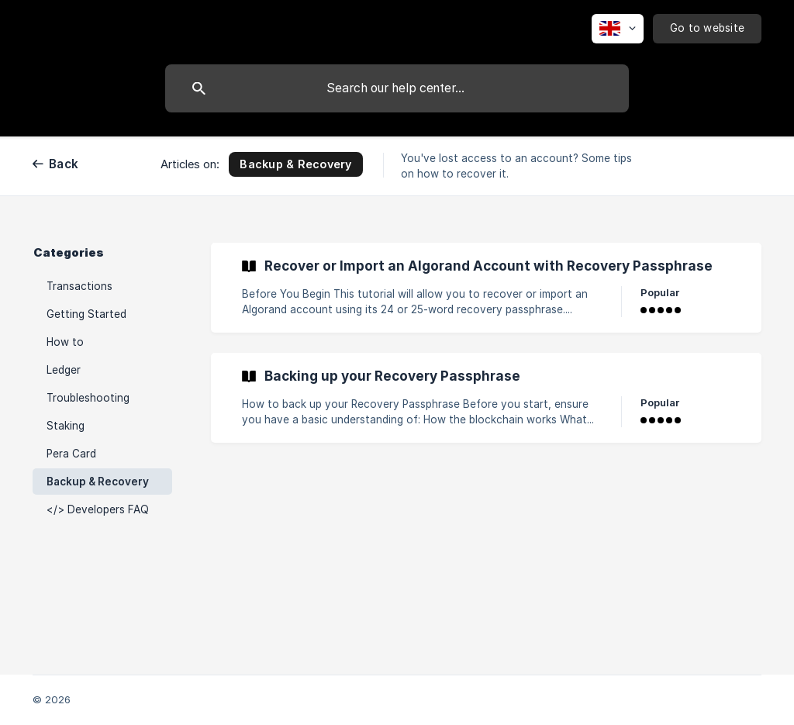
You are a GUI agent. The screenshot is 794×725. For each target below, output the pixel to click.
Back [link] (63, 164)
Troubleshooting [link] (88, 398)
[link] (486, 288)
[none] (618, 28)
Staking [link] (66, 425)
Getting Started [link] (86, 314)
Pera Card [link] (71, 453)
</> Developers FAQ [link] (98, 509)
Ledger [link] (64, 370)
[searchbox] (397, 88)
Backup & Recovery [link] (98, 481)
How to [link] (65, 342)
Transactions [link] (79, 286)
